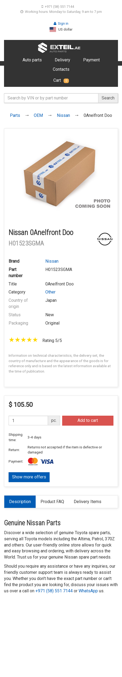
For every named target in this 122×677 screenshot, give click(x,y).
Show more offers (29, 476)
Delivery (62, 59)
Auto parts (32, 59)
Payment (91, 59)
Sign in (61, 23)
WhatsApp (88, 590)
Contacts (61, 69)
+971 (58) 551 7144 (58, 7)
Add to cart (87, 420)
